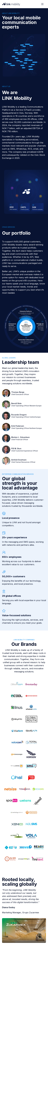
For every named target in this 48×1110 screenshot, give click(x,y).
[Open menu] (42, 4)
